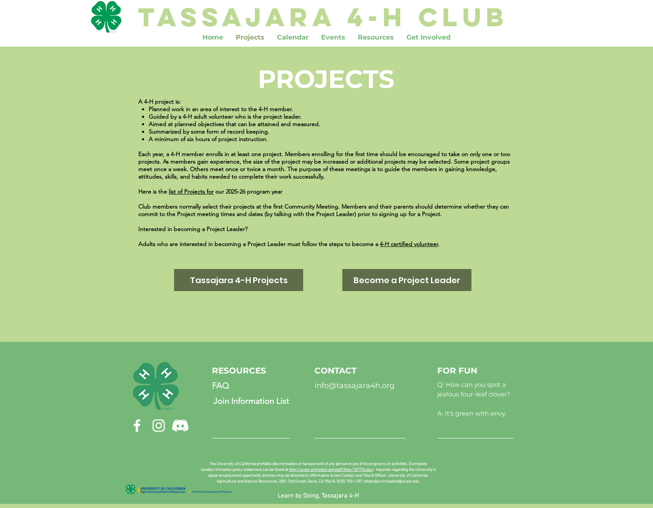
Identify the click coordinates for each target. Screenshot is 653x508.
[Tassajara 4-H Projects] (238, 280)
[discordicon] (180, 425)
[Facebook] (137, 425)
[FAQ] (220, 385)
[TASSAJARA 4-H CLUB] (323, 16)
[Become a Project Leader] (406, 280)
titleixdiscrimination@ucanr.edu (391, 481)
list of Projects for (191, 191)
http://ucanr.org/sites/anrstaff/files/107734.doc (330, 470)
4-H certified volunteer (409, 244)
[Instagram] (158, 425)
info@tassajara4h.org (354, 385)
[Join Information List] (251, 401)
